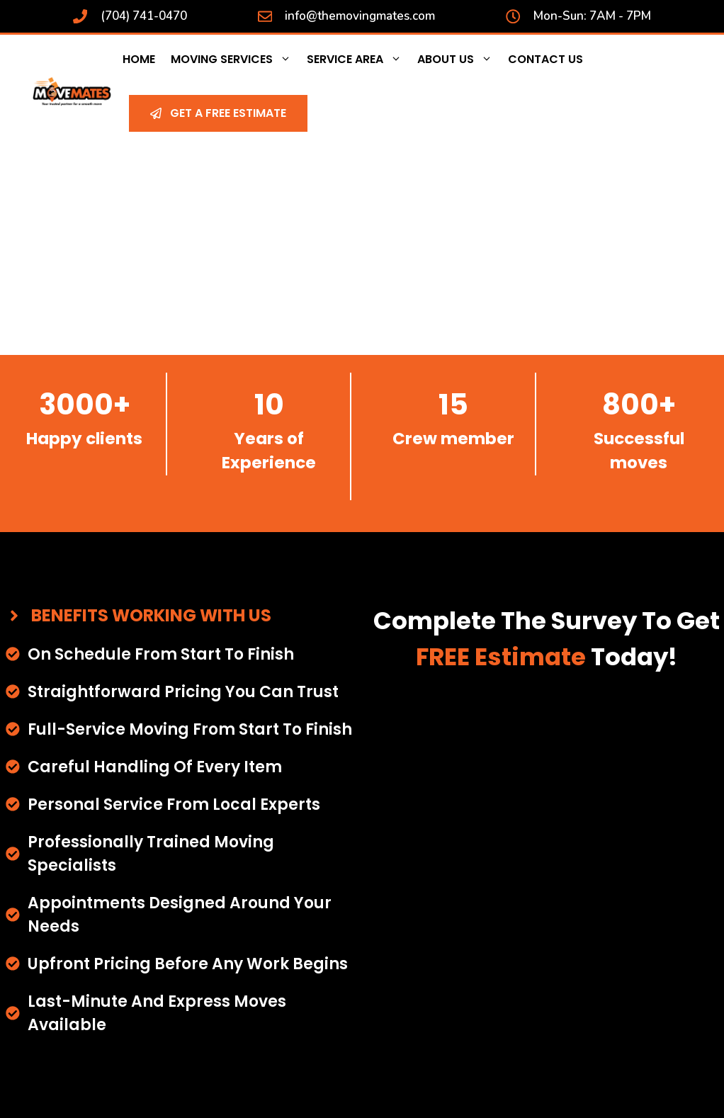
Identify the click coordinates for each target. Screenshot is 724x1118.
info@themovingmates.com (360, 16)
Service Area (358, 59)
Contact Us (545, 59)
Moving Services (235, 59)
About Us (458, 59)
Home (139, 59)
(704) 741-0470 (144, 16)
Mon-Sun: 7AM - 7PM (592, 16)
